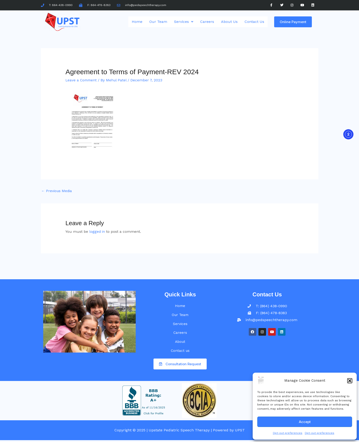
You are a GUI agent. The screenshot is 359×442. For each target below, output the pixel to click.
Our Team (158, 21)
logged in (97, 232)
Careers (207, 21)
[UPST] (260, 380)
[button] (349, 380)
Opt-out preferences (287, 433)
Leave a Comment (81, 80)
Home (137, 21)
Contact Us (254, 21)
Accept (305, 422)
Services (183, 21)
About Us (229, 21)
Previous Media (57, 191)
